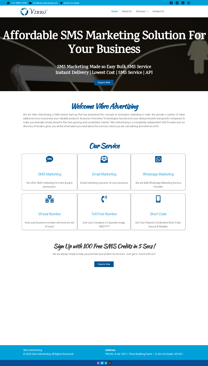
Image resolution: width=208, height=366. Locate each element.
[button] (142, 11)
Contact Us (158, 11)
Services (142, 11)
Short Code (158, 214)
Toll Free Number (104, 214)
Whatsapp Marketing (158, 174)
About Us (127, 11)
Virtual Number (49, 214)
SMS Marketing (49, 174)
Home (114, 11)
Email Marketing (104, 174)
